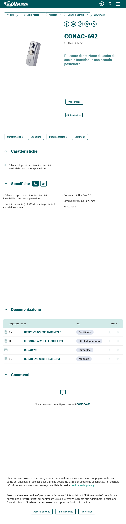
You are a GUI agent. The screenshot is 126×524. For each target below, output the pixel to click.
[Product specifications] (43, 184)
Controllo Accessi (31, 14)
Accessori (53, 14)
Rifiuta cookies (65, 511)
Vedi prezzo (74, 101)
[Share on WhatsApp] (94, 24)
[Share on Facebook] (66, 24)
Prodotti (10, 14)
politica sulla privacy (82, 485)
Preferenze (86, 511)
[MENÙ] (118, 3)
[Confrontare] (74, 115)
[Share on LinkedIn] (73, 24)
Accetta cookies (42, 511)
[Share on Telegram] (87, 24)
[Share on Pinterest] (80, 24)
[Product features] (35, 184)
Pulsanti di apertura (75, 14)
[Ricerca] (109, 3)
